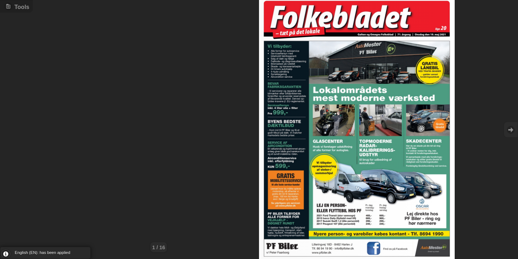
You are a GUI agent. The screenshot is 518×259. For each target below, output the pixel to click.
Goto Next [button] (511, 130)
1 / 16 (158, 247)
